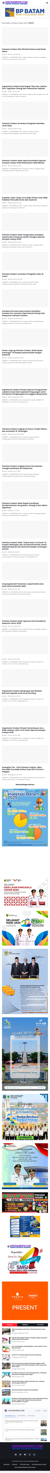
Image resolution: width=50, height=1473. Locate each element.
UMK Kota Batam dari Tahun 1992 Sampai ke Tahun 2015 (28, 1330)
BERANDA (7, 1464)
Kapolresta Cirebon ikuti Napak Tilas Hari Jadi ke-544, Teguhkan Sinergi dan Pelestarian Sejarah (24, 87)
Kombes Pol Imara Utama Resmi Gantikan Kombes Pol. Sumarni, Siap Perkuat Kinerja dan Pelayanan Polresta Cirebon (23, 313)
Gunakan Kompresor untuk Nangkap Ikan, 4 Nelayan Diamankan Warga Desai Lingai (29, 1373)
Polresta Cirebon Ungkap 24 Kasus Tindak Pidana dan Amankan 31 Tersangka (24, 430)
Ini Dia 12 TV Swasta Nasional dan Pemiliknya (26, 1355)
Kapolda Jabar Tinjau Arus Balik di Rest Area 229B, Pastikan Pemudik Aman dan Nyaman (25, 199)
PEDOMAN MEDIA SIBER (39, 1464)
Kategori (40, 1325)
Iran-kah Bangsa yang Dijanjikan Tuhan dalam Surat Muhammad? (29, 1347)
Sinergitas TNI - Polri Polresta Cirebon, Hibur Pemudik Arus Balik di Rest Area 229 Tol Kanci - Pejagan (23, 769)
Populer (9, 1325)
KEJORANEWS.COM (32, 1461)
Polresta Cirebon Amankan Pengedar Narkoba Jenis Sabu (23, 124)
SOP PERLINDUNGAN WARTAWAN (25, 1467)
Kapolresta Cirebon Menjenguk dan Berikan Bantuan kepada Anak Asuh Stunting (22, 692)
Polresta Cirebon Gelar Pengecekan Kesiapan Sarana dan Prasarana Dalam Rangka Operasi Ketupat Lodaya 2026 (23, 237)
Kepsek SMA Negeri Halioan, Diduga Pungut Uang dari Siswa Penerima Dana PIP (29, 1338)
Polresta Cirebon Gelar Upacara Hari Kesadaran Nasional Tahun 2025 (24, 622)
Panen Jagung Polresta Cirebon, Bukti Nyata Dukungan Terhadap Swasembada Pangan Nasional (22, 352)
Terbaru (25, 1325)
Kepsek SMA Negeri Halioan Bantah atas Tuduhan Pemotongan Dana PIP (28, 1382)
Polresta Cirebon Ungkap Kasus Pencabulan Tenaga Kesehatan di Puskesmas (22, 467)
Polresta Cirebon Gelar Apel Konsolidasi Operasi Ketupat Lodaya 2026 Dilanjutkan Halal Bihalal (24, 161)
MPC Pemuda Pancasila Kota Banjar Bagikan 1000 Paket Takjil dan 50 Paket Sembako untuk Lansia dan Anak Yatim (29, 1365)
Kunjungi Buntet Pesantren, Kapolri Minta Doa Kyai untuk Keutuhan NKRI (23, 585)
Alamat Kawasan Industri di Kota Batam (25, 1390)
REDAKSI (14, 1464)
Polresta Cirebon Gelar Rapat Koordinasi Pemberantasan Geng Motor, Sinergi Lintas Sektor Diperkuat (24, 505)
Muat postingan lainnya (25, 784)
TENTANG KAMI (24, 1464)
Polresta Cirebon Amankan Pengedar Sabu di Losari (22, 275)
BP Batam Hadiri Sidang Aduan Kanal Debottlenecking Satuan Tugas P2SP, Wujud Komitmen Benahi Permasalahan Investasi (29, 1400)
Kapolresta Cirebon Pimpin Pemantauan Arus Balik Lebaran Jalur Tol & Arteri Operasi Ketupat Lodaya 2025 (23, 730)
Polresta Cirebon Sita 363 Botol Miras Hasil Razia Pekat (24, 50)
